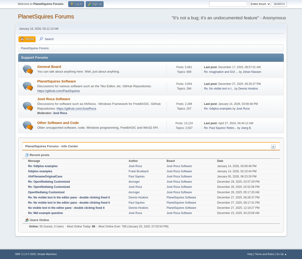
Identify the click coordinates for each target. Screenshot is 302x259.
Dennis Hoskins (248, 88)
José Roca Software (53, 99)
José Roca (60, 113)
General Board (49, 67)
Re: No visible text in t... (219, 88)
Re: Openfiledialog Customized (49, 181)
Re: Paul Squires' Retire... (220, 128)
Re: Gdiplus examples (218, 108)
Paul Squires (137, 176)
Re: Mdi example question (45, 213)
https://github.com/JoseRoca (76, 108)
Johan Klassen (252, 72)
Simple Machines (47, 254)
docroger (134, 181)
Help (250, 254)
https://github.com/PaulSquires (58, 91)
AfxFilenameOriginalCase (45, 176)
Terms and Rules (264, 254)
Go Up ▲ (281, 254)
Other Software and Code (58, 123)
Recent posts (37, 155)
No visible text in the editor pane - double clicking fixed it (66, 208)
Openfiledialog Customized (46, 192)
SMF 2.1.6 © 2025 (25, 254)
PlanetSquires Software (56, 81)
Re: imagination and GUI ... (221, 72)
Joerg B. (246, 128)
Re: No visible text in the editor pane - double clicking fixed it (69, 197)
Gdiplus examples (40, 171)
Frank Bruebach (139, 171)
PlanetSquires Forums (46, 16)
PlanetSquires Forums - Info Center (51, 146)
